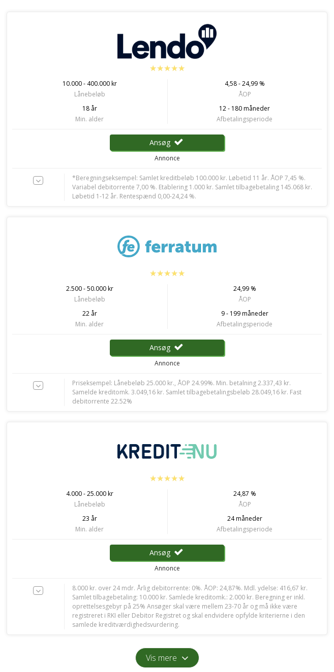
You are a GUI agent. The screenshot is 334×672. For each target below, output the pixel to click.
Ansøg (167, 142)
